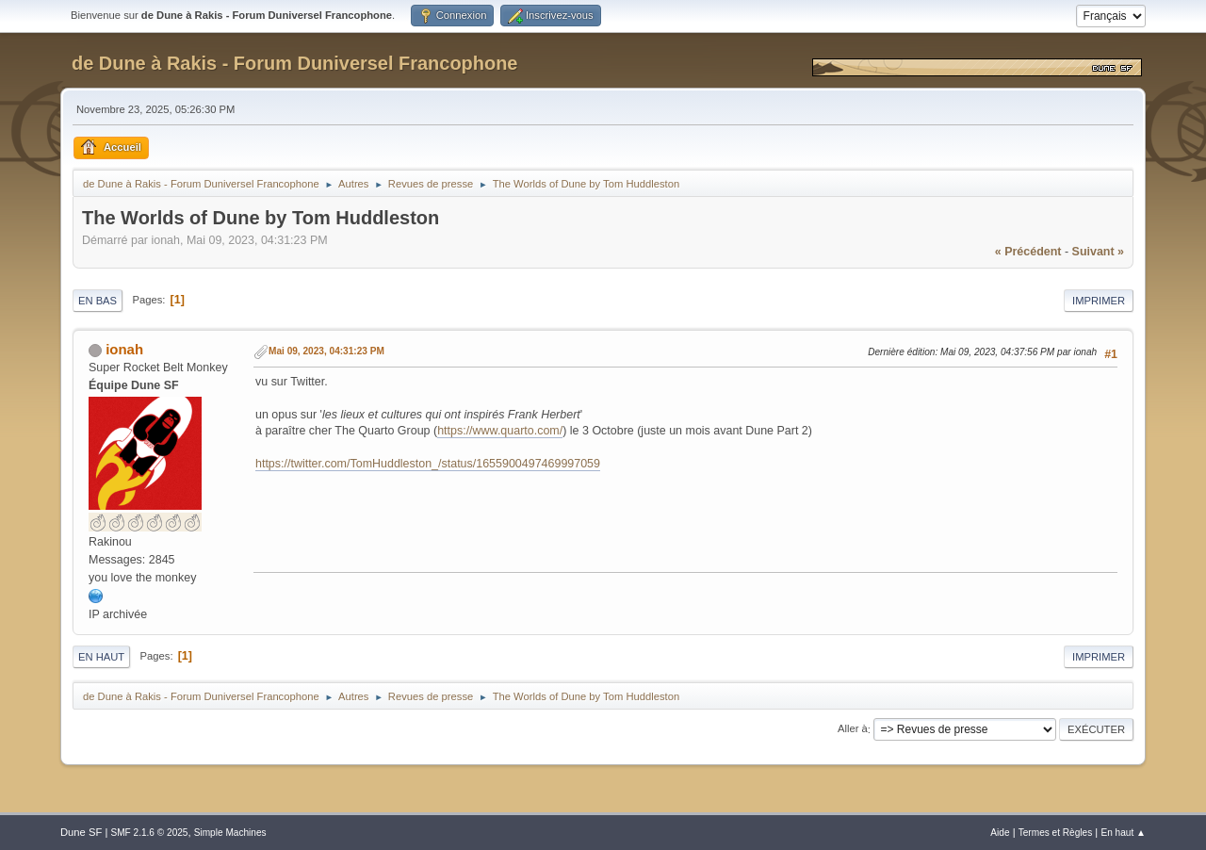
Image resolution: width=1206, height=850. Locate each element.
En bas (97, 300)
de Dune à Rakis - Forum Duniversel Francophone (294, 63)
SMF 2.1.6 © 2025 (148, 832)
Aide (999, 832)
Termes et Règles (1056, 832)
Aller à (853, 729)
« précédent (1028, 251)
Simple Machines (230, 832)
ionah (124, 349)
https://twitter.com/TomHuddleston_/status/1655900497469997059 (427, 463)
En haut (101, 656)
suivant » (1098, 251)
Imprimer (1098, 300)
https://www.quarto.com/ (499, 430)
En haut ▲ (1123, 832)
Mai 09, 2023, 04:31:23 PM (326, 351)
